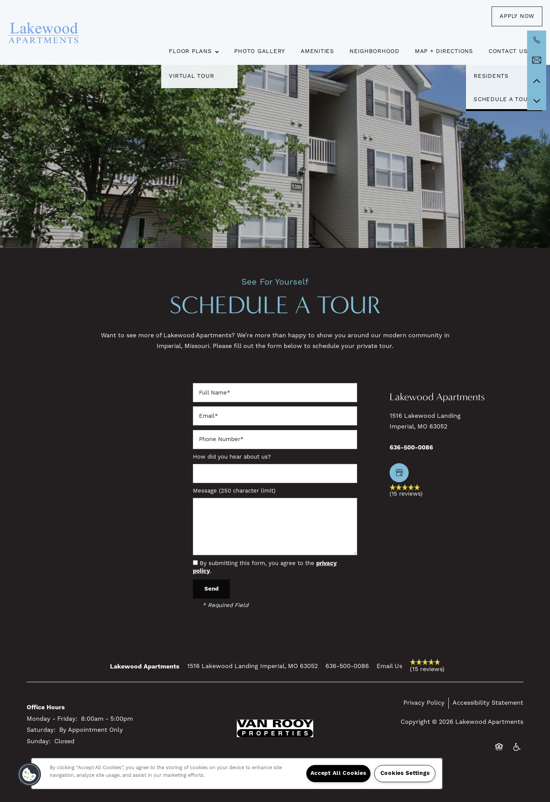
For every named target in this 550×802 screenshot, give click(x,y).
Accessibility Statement (488, 703)
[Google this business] (399, 472)
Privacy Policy (424, 703)
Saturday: (41, 730)
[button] (517, 16)
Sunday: (39, 741)
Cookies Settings (405, 773)
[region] (237, 773)
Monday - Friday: (52, 719)
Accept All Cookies (339, 773)
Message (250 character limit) (234, 490)
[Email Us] (536, 60)
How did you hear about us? (232, 457)
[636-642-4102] (536, 40)
